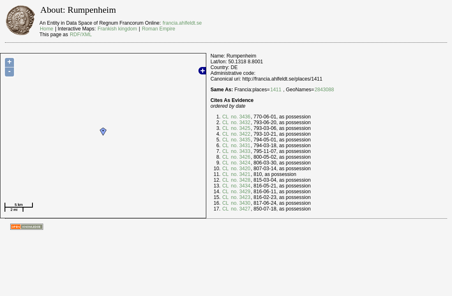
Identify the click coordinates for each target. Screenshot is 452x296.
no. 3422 (240, 134)
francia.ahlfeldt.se (182, 23)
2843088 (324, 89)
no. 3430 (240, 203)
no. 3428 (240, 180)
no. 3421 (240, 174)
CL (225, 117)
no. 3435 (240, 140)
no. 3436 (240, 117)
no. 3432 (240, 122)
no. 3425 (240, 128)
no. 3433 (240, 151)
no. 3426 (240, 157)
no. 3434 (240, 186)
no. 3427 (240, 209)
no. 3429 (240, 191)
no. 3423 (240, 197)
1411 (275, 89)
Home (46, 29)
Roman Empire (158, 29)
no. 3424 (240, 163)
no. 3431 (240, 145)
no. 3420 (240, 168)
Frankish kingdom (117, 29)
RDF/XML (81, 34)
